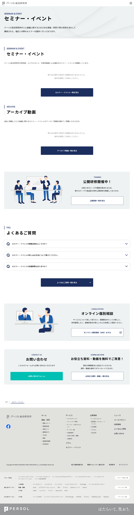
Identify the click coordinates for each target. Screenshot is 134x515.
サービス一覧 (71, 430)
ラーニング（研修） (72, 421)
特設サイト (46, 429)
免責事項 (112, 465)
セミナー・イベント (73, 447)
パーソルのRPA (37, 497)
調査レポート (46, 423)
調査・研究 (45, 420)
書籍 (44, 438)
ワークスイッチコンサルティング (53, 497)
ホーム (43, 415)
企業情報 (93, 415)
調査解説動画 (46, 441)
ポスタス (86, 497)
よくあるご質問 (120, 429)
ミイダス (65, 487)
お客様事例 (70, 433)
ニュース (117, 415)
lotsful (35, 490)
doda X (84, 487)
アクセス (93, 430)
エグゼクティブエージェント (47, 487)
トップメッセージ (96, 418)
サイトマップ (123, 465)
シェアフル (42, 490)
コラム (68, 443)
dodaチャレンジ (75, 487)
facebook (8, 426)
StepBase (106, 497)
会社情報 (93, 427)
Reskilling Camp (96, 497)
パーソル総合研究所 (40, 479)
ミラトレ (50, 490)
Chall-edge (83, 484)
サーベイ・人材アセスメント (74, 426)
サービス (69, 415)
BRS (59, 487)
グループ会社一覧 (123, 478)
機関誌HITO (46, 432)
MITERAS (78, 497)
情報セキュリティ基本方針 (96, 465)
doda (34, 487)
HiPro (66, 490)
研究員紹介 (46, 444)
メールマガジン (120, 420)
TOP (6, 402)
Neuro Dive (59, 490)
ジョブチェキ (48, 484)
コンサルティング (72, 418)
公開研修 (69, 439)
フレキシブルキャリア (71, 484)
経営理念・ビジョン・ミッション (98, 423)
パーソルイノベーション (25, 479)
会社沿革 (93, 433)
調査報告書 (46, 426)
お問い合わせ (119, 433)
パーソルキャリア (99, 477)
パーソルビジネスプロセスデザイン (62, 477)
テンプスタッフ (37, 484)
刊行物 (44, 435)
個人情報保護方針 (77, 465)
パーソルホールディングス (25, 477)
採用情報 (117, 424)
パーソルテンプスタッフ (43, 477)
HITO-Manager (70, 497)
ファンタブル (58, 484)
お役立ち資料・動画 (72, 435)
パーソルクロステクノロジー (83, 477)
